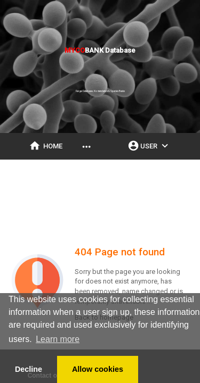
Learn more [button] (57, 339)
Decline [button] (28, 369)
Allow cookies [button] (97, 369)
